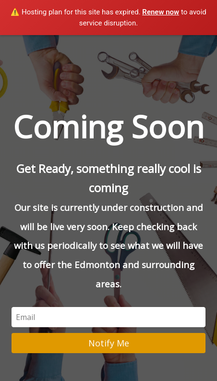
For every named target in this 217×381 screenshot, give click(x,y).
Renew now (160, 12)
